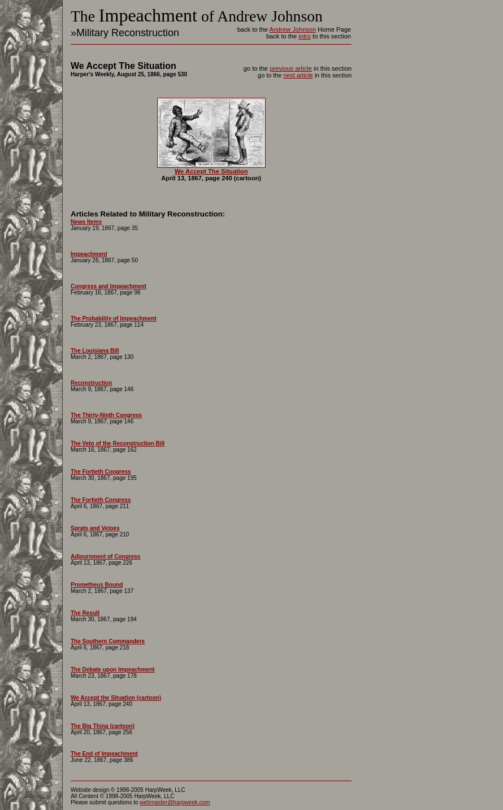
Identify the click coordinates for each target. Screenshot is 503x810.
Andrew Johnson (292, 29)
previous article (291, 68)
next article (298, 75)
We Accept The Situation (211, 171)
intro (304, 36)
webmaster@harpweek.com (175, 802)
